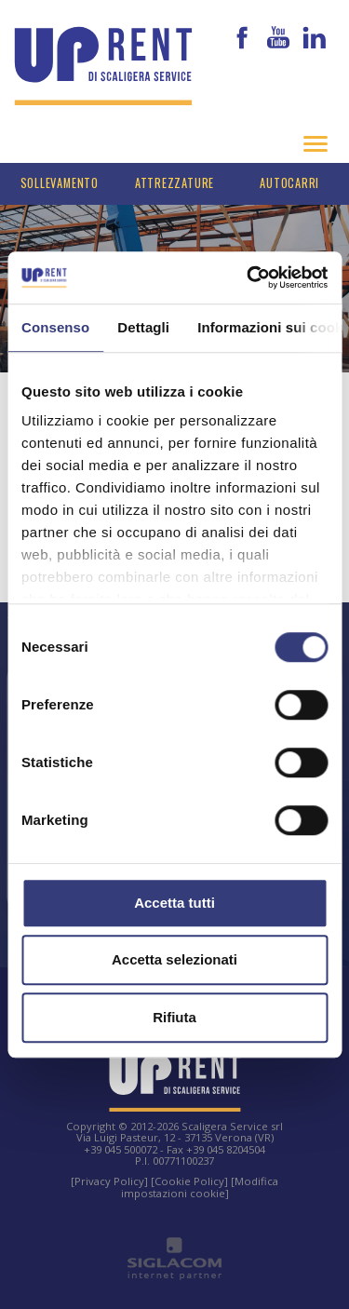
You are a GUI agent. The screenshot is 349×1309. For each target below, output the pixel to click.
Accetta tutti (174, 903)
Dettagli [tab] (143, 327)
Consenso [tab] (55, 327)
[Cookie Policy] (189, 1181)
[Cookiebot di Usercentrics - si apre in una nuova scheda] (248, 277)
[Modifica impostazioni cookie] (200, 1186)
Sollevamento (59, 183)
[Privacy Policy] (109, 1181)
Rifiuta (174, 1017)
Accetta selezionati (174, 959)
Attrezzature (174, 183)
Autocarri (289, 183)
